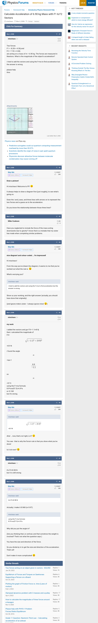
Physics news (10, 142)
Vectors (36, 22)
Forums (51, 3)
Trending (62, 3)
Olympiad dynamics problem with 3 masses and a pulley (28, 594)
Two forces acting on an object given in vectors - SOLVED (28, 569)
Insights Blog (38, 3)
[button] (44, 3)
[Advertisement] (33, 89)
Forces (30, 22)
